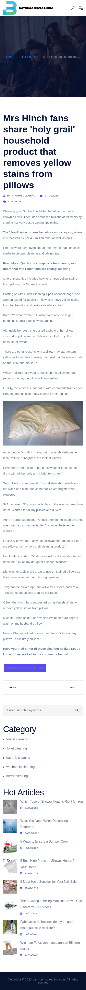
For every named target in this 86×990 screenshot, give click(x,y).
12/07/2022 (29, 848)
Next (73, 687)
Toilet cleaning (28, 56)
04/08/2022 (29, 833)
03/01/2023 (51, 195)
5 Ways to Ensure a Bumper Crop (44, 841)
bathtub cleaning (18, 757)
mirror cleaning (17, 776)
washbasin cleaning (20, 767)
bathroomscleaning (21, 195)
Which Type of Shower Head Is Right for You (51, 801)
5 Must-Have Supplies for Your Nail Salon (49, 881)
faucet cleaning (17, 739)
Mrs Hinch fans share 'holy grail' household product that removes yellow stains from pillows (39, 151)
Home (10, 56)
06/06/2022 (29, 934)
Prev (12, 687)
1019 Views (15, 201)
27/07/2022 (29, 808)
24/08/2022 (29, 955)
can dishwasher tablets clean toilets (25, 667)
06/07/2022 (29, 913)
